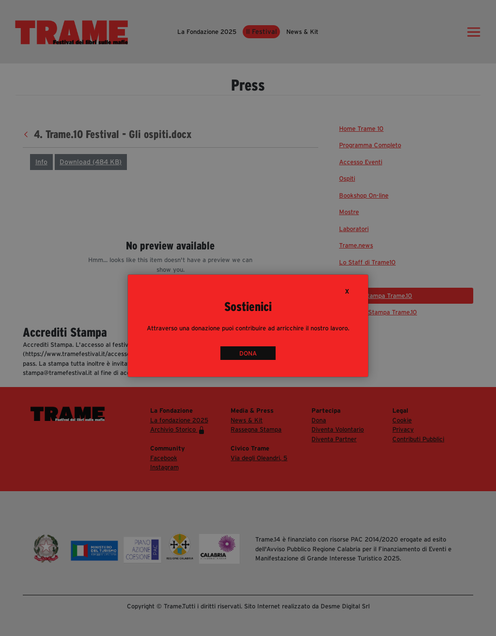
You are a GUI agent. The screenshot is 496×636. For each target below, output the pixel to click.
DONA (248, 353)
